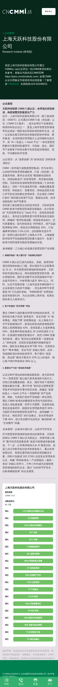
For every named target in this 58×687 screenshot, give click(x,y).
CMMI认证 (13, 84)
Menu (48, 11)
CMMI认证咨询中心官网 (17, 11)
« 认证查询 (8, 33)
